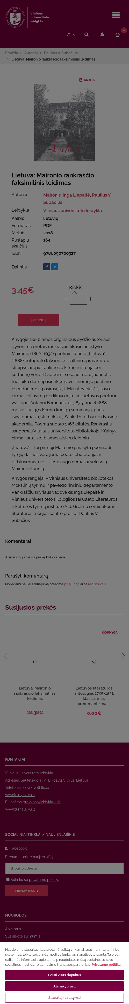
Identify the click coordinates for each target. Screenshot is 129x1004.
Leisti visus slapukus (64, 975)
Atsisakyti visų (64, 986)
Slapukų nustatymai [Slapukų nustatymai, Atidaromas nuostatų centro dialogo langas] (64, 998)
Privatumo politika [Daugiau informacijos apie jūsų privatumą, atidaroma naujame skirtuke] (106, 964)
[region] (64, 972)
